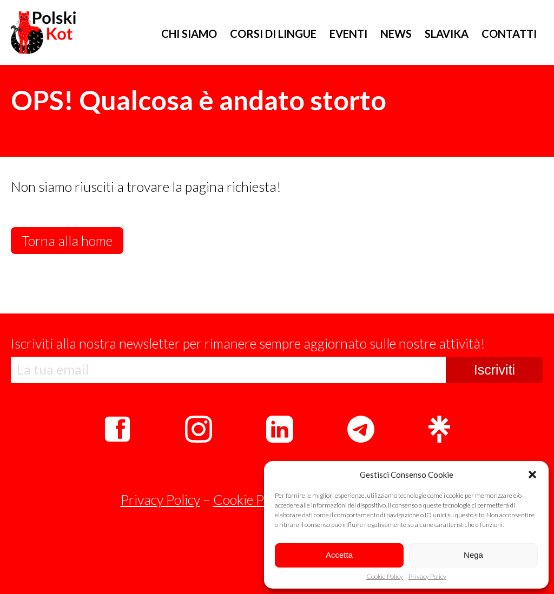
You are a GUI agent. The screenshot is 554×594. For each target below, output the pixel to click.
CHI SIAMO (189, 33)
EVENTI (348, 33)
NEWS (396, 33)
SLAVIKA (447, 33)
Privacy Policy (427, 576)
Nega (473, 554)
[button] (532, 474)
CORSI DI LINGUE (273, 33)
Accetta (339, 554)
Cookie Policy (384, 576)
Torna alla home (67, 240)
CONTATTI (509, 33)
